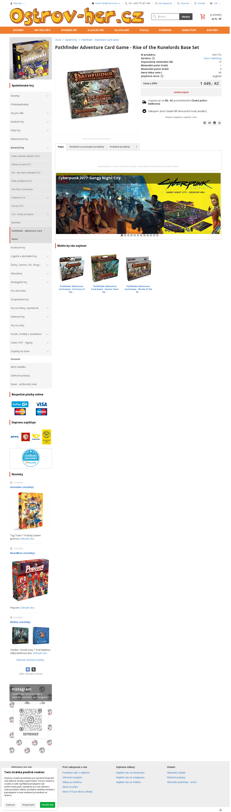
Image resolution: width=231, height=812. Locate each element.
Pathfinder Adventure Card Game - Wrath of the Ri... (138, 289)
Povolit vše (47, 804)
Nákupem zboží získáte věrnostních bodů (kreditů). (177, 111)
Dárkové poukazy (176, 777)
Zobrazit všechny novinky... (30, 659)
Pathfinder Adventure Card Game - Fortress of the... (72, 289)
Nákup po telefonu (72, 782)
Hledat (186, 16)
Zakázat (10, 804)
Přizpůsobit (28, 804)
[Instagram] (30, 719)
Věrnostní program (72, 777)
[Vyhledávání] (165, 16)
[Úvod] (77, 17)
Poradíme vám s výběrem (76, 772)
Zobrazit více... (27, 538)
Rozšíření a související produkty (87, 146)
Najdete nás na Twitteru (128, 782)
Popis (61, 146)
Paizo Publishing (212, 58)
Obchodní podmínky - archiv (182, 782)
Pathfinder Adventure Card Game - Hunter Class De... (105, 289)
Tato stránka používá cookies (24, 772)
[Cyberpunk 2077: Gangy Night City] (138, 206)
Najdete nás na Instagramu (130, 777)
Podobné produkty (120, 146)
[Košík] (210, 16)
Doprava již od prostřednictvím (178, 102)
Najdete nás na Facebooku (130, 772)
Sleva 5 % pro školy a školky (77, 791)
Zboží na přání (70, 787)
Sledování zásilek (176, 772)
